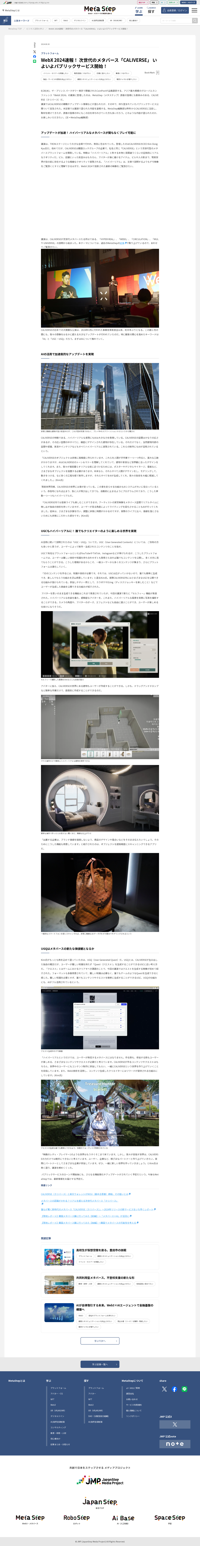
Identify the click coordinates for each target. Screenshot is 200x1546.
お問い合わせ (132, 1399)
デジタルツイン (80, 20)
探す (86, 1380)
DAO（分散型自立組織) (98, 1416)
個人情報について (134, 1410)
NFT (55, 20)
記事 (122, 243)
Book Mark (150, 72)
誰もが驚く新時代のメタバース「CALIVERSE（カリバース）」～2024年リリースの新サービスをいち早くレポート (97, 1209)
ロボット (172, 2)
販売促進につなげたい (82, 73)
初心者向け (133, 20)
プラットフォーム (41, 20)
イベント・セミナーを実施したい (55, 73)
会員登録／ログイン (177, 10)
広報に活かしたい (103, 73)
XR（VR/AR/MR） (116, 20)
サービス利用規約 (134, 1404)
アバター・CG (57, 1393)
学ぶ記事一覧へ (100, 1364)
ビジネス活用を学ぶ (35, 28)
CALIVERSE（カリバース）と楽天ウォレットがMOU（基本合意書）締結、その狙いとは (84, 1194)
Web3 (65, 20)
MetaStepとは (16, 1380)
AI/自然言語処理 (98, 20)
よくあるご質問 (133, 1388)
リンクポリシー (133, 1416)
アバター (92, 1393)
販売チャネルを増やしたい (127, 79)
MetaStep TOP (15, 28)
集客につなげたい (122, 73)
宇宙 (153, 2)
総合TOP (142, 2)
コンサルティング (58, 1427)
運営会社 (130, 1393)
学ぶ (5, 20)
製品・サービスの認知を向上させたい (57, 79)
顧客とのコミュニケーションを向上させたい (94, 79)
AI (162, 2)
